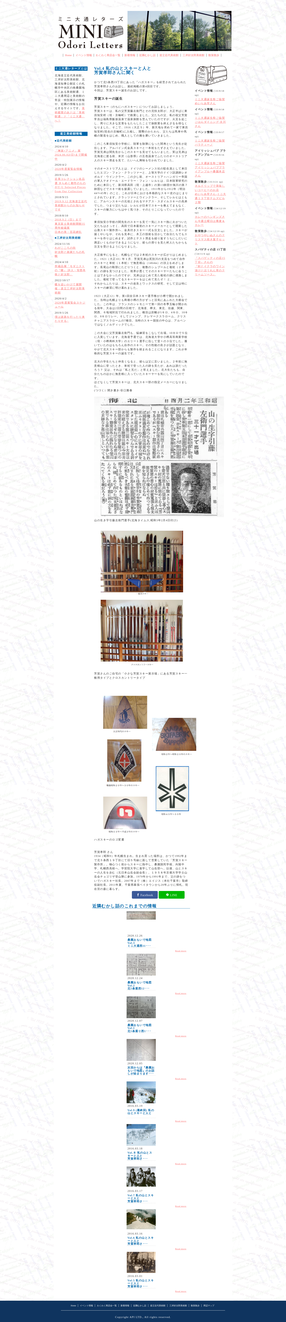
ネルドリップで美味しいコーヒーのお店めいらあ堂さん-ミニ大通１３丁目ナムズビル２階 (210, 194)
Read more (181, 951)
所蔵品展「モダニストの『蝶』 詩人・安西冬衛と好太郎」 (70, 270)
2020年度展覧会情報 (68, 168)
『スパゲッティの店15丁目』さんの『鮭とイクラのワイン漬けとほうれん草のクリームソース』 (210, 266)
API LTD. (136, 1317)
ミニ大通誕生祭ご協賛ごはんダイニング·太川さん (210, 122)
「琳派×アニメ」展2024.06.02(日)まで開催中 (71, 154)
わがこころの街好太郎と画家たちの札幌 (70, 252)
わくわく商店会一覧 (108, 55)
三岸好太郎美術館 (193, 55)
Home (68, 55)
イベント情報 (84, 55)
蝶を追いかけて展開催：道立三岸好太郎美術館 (70, 288)
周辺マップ (208, 1305)
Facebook (146, 894)
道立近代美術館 (169, 55)
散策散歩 (213, 55)
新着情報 (129, 55)
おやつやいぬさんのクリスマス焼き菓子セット (210, 239)
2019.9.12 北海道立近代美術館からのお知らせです (71, 205)
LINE (173, 894)
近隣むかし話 (147, 55)
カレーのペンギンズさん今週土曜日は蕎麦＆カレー (210, 221)
